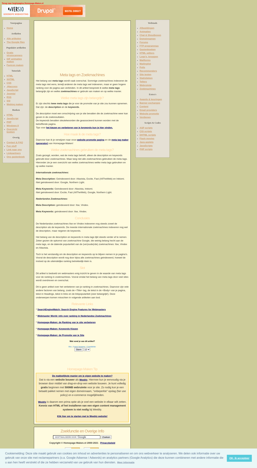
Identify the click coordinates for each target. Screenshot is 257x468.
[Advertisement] (108, 11)
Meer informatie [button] (126, 462)
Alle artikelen (14, 38)
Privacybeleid (107, 443)
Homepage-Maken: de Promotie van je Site (60, 335)
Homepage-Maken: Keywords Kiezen (57, 328)
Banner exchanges (150, 103)
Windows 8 (13, 125)
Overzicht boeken (12, 130)
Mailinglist (145, 63)
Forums (144, 42)
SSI (8, 100)
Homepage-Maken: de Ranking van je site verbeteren (66, 322)
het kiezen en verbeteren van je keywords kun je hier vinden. (79, 127)
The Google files (16, 42)
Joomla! (11, 93)
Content (144, 106)
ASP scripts (146, 127)
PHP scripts (146, 149)
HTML (10, 75)
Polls (142, 67)
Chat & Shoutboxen (150, 35)
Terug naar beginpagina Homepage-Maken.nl (23, 3)
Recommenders (148, 71)
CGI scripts (146, 131)
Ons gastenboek (16, 156)
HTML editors (147, 53)
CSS (9, 83)
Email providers (148, 110)
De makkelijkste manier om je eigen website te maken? (82, 375)
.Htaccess (12, 86)
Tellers (143, 81)
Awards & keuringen (151, 99)
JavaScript (12, 90)
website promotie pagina (90, 139)
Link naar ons (14, 149)
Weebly (83, 379)
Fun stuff (12, 146)
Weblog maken (15, 104)
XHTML (11, 79)
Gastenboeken (148, 49)
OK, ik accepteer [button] (239, 458)
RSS (9, 97)
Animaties (145, 31)
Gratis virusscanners (14, 54)
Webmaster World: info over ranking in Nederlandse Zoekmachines (74, 316)
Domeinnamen (148, 38)
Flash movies (147, 138)
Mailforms (145, 60)
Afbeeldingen (147, 28)
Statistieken (146, 78)
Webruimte (146, 85)
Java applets (146, 142)
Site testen (145, 74)
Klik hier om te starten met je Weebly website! (82, 416)
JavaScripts (146, 145)
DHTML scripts (148, 135)
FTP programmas (149, 46)
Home (10, 28)
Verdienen (145, 117)
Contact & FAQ (15, 142)
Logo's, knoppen (149, 56)
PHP (9, 122)
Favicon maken (15, 65)
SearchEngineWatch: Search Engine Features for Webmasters (71, 309)
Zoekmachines (148, 88)
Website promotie (149, 113)
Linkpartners (14, 153)
